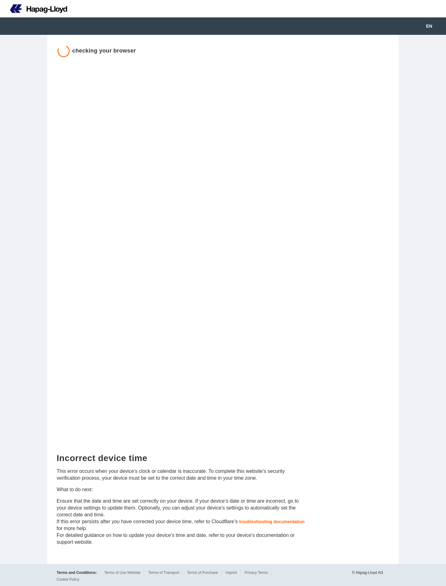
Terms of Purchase (202, 572)
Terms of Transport (163, 572)
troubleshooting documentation (272, 521)
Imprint (231, 572)
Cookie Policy (68, 579)
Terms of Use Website (122, 572)
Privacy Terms (256, 572)
